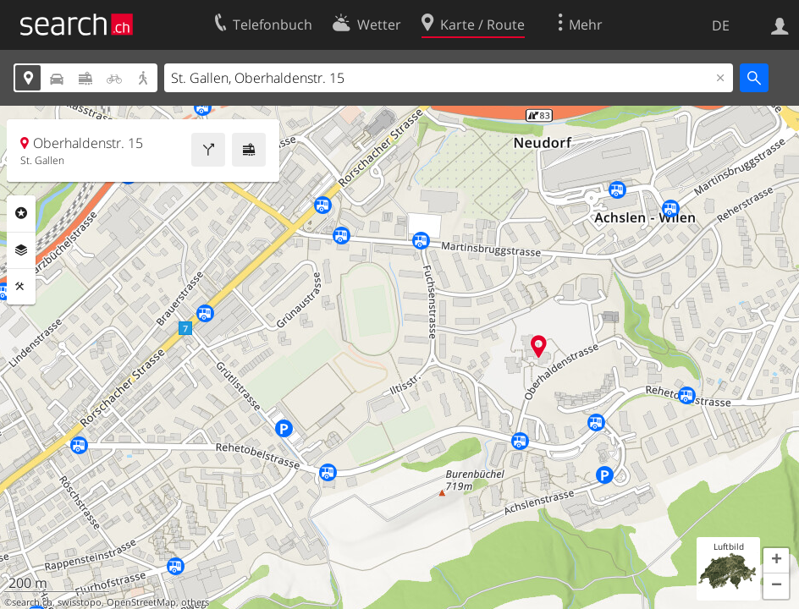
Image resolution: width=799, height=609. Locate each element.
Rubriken (21, 213)
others (195, 602)
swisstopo (80, 602)
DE (721, 25)
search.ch (32, 602)
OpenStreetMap (141, 602)
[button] (776, 560)
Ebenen (21, 250)
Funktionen (21, 286)
